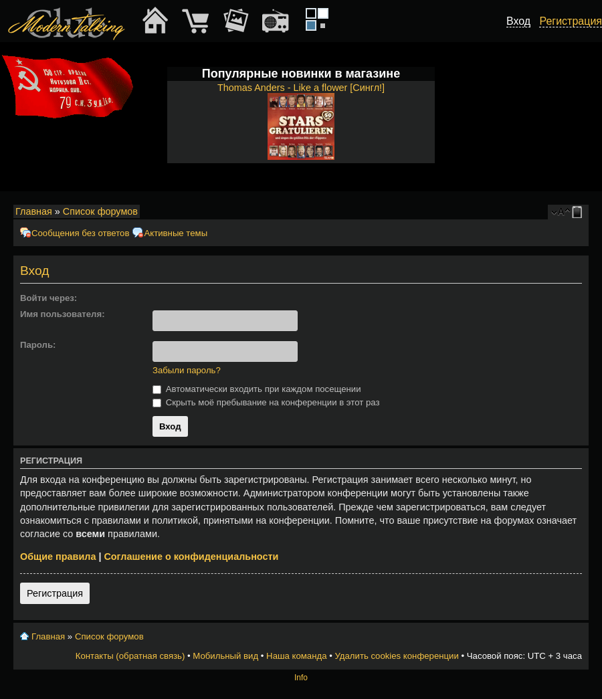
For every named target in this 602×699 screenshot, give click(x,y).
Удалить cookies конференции (396, 656)
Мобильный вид (579, 212)
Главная (33, 211)
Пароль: (38, 345)
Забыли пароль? (187, 370)
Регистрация (55, 593)
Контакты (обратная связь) (130, 656)
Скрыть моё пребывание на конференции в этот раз (266, 402)
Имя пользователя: (62, 314)
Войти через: (48, 298)
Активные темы (175, 233)
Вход (518, 21)
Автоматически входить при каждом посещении (257, 389)
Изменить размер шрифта (561, 212)
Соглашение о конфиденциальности (191, 556)
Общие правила (58, 556)
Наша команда (296, 656)
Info (301, 677)
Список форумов (100, 211)
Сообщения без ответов (80, 233)
